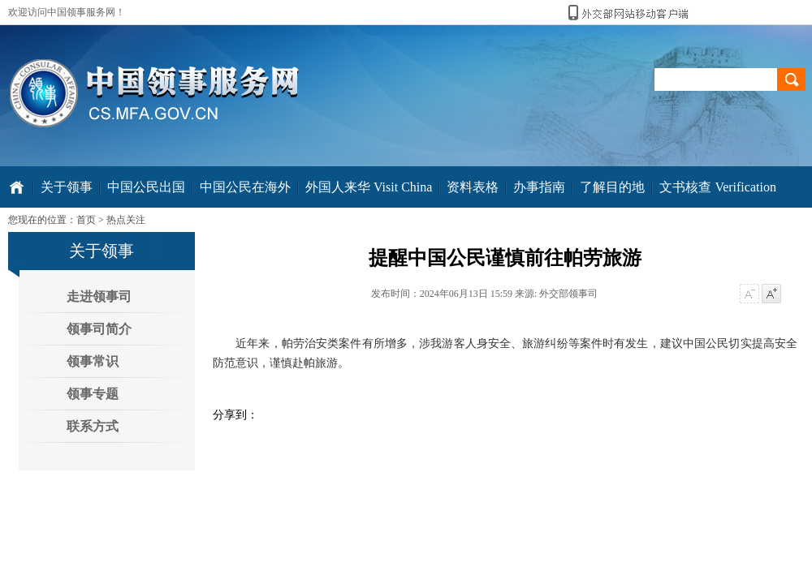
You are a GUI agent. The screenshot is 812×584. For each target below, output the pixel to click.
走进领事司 (99, 296)
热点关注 (125, 219)
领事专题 (93, 394)
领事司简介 (99, 329)
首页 (86, 219)
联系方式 (93, 426)
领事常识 (93, 361)
